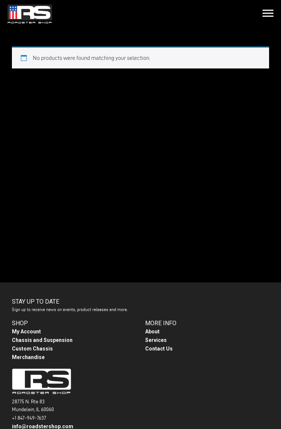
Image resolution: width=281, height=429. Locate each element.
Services (156, 340)
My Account (26, 331)
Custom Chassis (32, 349)
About (152, 331)
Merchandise (28, 357)
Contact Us (159, 349)
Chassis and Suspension (42, 340)
